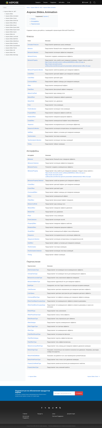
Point (29, 105)
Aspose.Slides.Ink (10, 34)
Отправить (79, 393)
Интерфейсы (35, 21)
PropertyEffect (32, 112)
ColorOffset (31, 77)
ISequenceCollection (33, 239)
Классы (33, 19)
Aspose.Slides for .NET (10, 11)
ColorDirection (32, 289)
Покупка (45, 2)
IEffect (29, 196)
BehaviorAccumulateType (35, 277)
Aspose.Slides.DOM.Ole (12, 20)
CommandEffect (32, 81)
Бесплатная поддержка (26, 417)
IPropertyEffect (32, 223)
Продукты (37, 2)
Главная (25, 413)
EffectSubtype (32, 322)
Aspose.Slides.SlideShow (12, 41)
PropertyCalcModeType (34, 363)
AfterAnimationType (33, 270)
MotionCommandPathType (35, 346)
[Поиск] (13, 7)
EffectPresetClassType (34, 314)
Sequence (30, 124)
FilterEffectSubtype (33, 338)
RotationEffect (32, 116)
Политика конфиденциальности (54, 425)
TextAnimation (32, 136)
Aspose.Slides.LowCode (12, 36)
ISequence (31, 235)
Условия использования (66, 425)
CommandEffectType (34, 297)
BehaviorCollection (33, 52)
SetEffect (30, 132)
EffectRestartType (33, 318)
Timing (29, 144)
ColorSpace (31, 293)
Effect (29, 85)
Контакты (73, 425)
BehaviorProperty (33, 60)
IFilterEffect (31, 200)
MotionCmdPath (32, 93)
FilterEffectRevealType (34, 334)
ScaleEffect (31, 120)
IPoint (29, 215)
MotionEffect (31, 97)
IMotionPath (31, 211)
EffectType (31, 330)
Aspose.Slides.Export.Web (12, 27)
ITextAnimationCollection (35, 250)
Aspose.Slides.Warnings (12, 54)
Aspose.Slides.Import (11, 32)
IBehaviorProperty (33, 171)
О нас (68, 2)
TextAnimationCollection (34, 140)
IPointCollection (32, 219)
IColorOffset (31, 188)
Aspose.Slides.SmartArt (12, 43)
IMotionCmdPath (32, 204)
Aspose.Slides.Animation (12, 16)
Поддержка (53, 2)
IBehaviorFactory (32, 167)
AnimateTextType (32, 273)
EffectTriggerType (33, 326)
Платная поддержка (57, 416)
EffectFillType (31, 311)
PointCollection (32, 109)
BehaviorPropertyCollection (35, 70)
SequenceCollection (33, 128)
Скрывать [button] (44, 16)
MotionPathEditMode (34, 355)
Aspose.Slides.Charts (11, 18)
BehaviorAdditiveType (34, 281)
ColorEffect (31, 73)
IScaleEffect (31, 231)
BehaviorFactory (32, 56)
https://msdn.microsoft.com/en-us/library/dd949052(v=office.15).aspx (64, 62)
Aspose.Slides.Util (10, 50)
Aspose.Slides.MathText (12, 38)
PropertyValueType (33, 367)
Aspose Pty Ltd (30, 425)
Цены (53, 413)
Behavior (30, 48)
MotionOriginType (33, 350)
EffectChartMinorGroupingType (36, 305)
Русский (85, 2)
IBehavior (30, 159)
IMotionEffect (31, 208)
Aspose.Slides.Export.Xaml (13, 29)
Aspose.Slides (9, 13)
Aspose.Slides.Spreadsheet (13, 45)
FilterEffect (31, 89)
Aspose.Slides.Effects (11, 22)
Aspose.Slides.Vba (10, 52)
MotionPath (31, 101)
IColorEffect (31, 184)
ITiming (30, 254)
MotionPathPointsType (34, 359)
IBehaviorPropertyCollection (35, 180)
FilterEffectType (32, 342)
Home (28, 7)
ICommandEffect (32, 192)
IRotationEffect (32, 227)
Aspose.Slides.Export (11, 25)
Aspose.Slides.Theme (11, 48)
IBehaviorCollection (33, 163)
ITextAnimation (32, 247)
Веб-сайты (61, 2)
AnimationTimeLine (33, 44)
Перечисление (35, 24)
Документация (71, 413)
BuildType (30, 285)
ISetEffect (30, 243)
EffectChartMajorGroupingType (36, 301)
